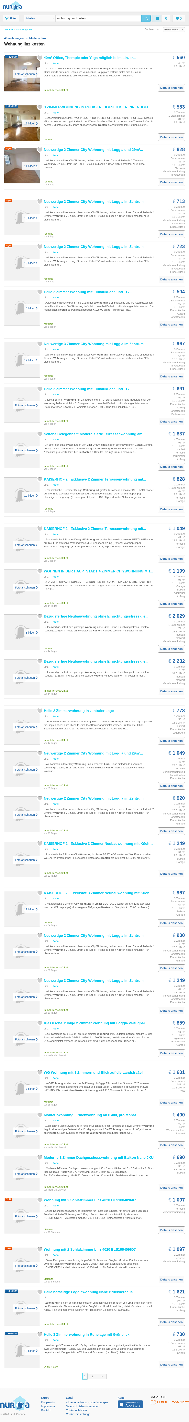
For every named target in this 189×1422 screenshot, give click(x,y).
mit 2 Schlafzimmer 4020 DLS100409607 (90, 1200)
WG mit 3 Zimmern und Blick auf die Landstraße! (93, 1073)
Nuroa (13, 6)
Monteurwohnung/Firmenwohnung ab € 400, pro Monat (90, 1115)
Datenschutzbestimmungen (82, 1406)
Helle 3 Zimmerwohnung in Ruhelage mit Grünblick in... (90, 1335)
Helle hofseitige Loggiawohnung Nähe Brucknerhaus (88, 1292)
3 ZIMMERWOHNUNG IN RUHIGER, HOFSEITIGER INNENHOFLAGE (100, 107)
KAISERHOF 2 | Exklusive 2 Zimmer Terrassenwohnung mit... (95, 479)
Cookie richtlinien (76, 1410)
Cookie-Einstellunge (78, 1414)
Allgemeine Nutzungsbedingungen (87, 1402)
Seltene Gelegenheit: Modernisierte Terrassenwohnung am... (94, 434)
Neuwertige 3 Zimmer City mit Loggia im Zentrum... (95, 344)
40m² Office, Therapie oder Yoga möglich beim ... (90, 58)
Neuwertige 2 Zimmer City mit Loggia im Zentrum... (95, 202)
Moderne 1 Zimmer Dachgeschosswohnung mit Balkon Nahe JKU (99, 1158)
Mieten (40, 18)
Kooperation (48, 1402)
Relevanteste (174, 29)
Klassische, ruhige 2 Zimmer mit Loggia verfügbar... (96, 1023)
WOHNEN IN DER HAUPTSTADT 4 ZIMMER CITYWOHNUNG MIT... (98, 571)
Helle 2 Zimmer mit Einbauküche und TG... (88, 292)
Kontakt (45, 1410)
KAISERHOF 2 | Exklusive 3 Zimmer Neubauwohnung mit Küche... (99, 844)
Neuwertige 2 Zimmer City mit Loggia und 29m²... (93, 150)
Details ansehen (171, 87)
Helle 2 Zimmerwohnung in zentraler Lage (79, 711)
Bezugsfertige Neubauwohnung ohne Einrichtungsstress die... (96, 616)
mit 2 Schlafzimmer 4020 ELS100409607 (90, 1250)
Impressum (48, 1406)
